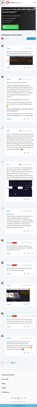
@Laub (20, 103)
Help (3, 378)
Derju (8, 205)
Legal (4, 382)
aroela (8, 43)
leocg (14, 357)
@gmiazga (9, 283)
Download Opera (11, 21)
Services (5, 374)
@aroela (8, 46)
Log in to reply (31, 33)
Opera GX (6, 33)
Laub (7, 125)
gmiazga (8, 237)
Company (5, 387)
